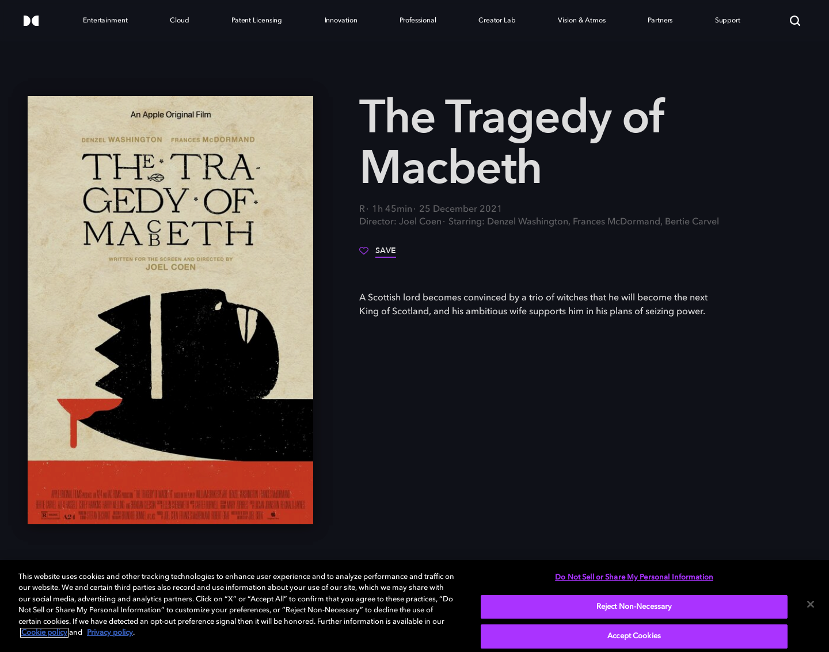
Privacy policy (110, 632)
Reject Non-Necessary (634, 607)
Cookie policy (44, 632)
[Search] (795, 21)
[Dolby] (31, 21)
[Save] (377, 255)
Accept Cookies (634, 636)
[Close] (810, 604)
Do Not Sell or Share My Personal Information (634, 577)
